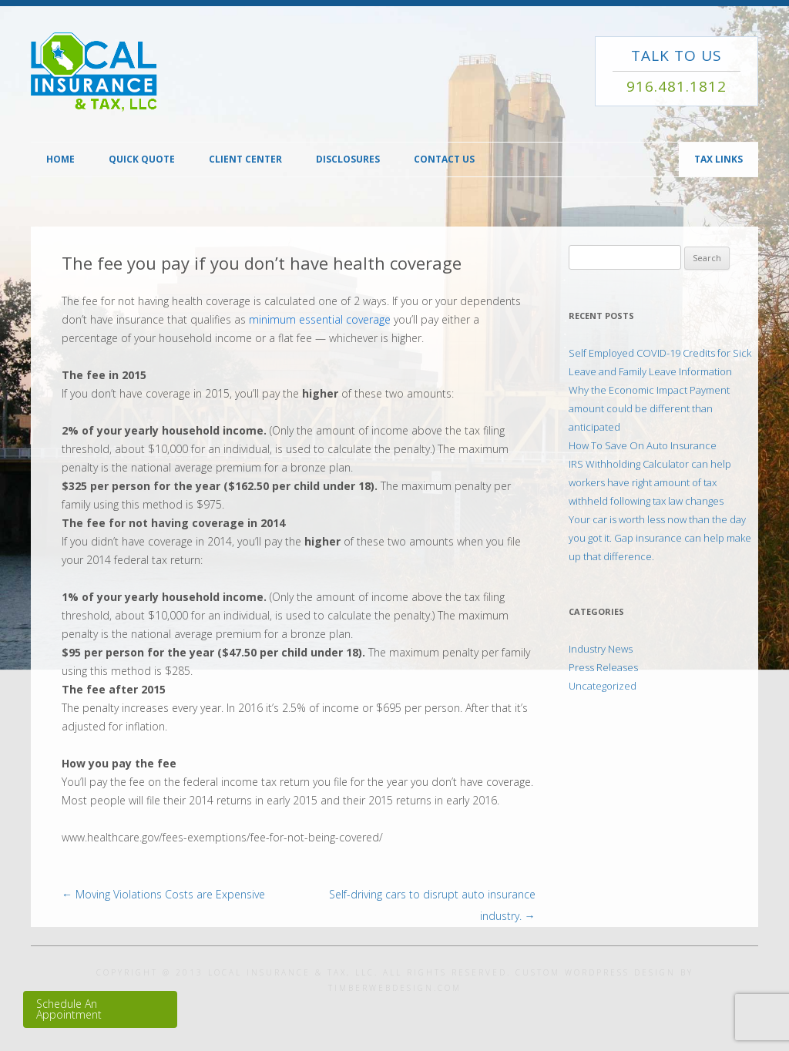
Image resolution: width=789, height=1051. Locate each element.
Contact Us (444, 159)
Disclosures (348, 159)
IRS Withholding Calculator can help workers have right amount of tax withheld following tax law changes (650, 482)
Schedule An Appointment (69, 1009)
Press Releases (603, 667)
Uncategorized (602, 686)
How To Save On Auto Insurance (643, 445)
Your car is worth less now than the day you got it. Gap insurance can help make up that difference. (660, 537)
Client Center (245, 159)
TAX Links (718, 159)
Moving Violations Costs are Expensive (163, 894)
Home (60, 159)
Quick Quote (142, 159)
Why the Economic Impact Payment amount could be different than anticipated (649, 408)
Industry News (601, 649)
